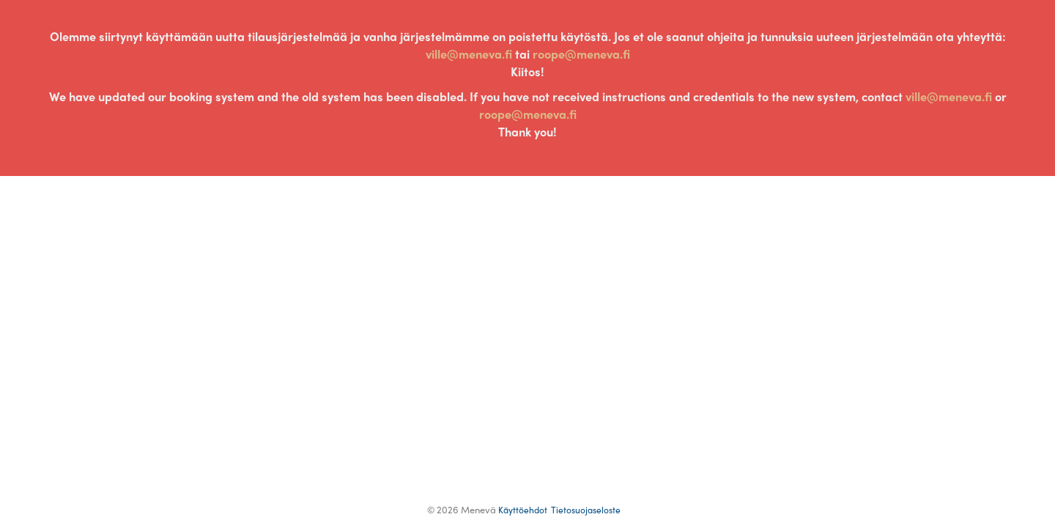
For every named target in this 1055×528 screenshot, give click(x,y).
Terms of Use (522, 509)
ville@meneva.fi (469, 53)
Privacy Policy (586, 509)
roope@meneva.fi (581, 53)
